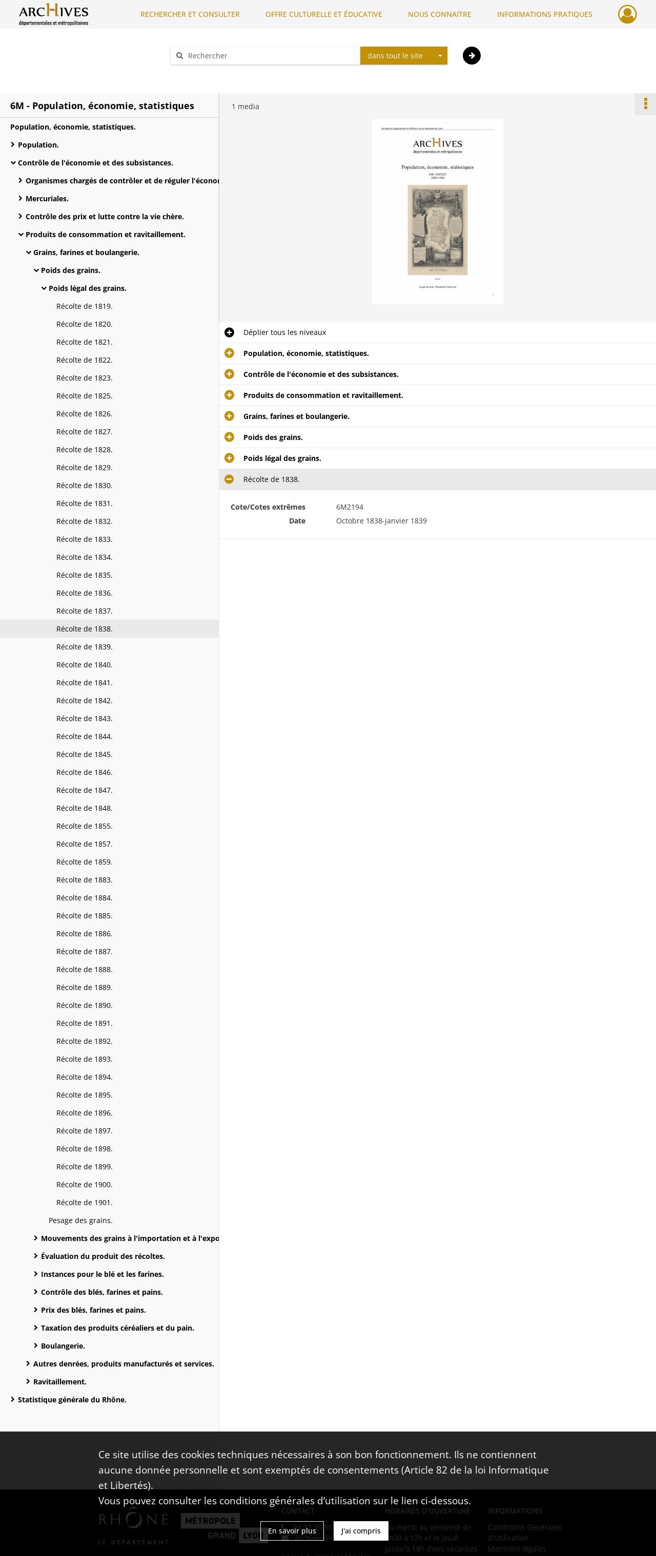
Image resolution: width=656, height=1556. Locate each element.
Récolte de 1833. (84, 539)
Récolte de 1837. (84, 611)
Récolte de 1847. (84, 790)
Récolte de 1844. (84, 736)
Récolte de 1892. (84, 1041)
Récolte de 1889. (84, 987)
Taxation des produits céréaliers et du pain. (117, 1328)
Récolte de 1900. (84, 1184)
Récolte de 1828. (84, 449)
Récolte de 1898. (84, 1148)
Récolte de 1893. (84, 1059)
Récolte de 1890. (84, 1005)
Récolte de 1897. (84, 1131)
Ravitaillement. (60, 1381)
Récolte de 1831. (84, 503)
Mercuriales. (47, 198)
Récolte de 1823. (84, 378)
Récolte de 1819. (84, 306)
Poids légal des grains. (88, 288)
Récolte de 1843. (84, 718)
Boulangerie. (63, 1346)
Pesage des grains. (81, 1220)
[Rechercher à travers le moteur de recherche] (270, 55)
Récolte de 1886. (84, 933)
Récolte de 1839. (84, 646)
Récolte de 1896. (84, 1113)
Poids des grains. (70, 270)
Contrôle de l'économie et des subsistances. (95, 162)
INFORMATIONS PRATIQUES (544, 14)
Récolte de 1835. (84, 575)
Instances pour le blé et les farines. (102, 1274)
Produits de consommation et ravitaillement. (106, 234)
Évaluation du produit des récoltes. (103, 1256)
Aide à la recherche (210, 73)
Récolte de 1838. (84, 629)
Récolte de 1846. (84, 772)
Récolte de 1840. (84, 664)
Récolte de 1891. (84, 1023)
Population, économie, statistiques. (73, 127)
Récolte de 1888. (84, 969)
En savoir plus (292, 1531)
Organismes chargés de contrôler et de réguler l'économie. (128, 180)
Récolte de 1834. (84, 557)
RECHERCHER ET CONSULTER (190, 14)
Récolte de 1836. (84, 593)
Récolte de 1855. (84, 826)
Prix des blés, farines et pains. (93, 1310)
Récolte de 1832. (84, 521)
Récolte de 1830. (84, 485)
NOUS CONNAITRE (439, 14)
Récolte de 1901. (84, 1202)
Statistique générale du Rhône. (72, 1399)
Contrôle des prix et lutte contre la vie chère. (105, 216)
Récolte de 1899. (84, 1166)
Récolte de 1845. (84, 754)
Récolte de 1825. (84, 396)
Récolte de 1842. (84, 700)
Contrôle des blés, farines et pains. (102, 1292)
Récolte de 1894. (84, 1077)
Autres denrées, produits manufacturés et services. (123, 1364)
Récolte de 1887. (84, 951)
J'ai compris (361, 1531)
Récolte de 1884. (84, 897)
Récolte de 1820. (84, 324)
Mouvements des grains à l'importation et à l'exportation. (143, 1238)
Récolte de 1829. (84, 467)
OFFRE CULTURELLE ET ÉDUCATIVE (323, 14)
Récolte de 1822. (84, 360)
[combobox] (403, 56)
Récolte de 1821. (84, 342)
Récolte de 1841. (84, 682)
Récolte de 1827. (84, 431)
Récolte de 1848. (84, 808)
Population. (38, 145)
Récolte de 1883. (84, 880)
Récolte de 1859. (84, 862)
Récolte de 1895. (84, 1095)
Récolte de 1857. (84, 844)
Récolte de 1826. (84, 413)
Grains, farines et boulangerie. (86, 252)
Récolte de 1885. (84, 915)
